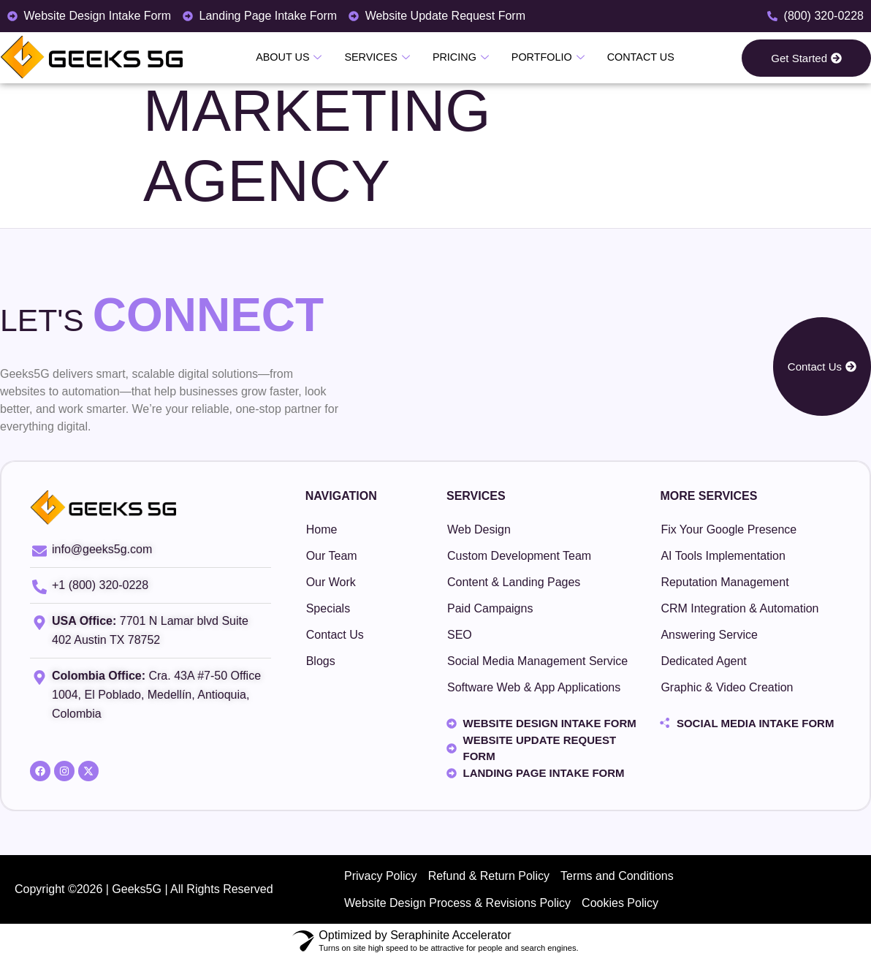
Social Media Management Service (537, 661)
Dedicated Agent (703, 661)
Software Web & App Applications (533, 687)
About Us (296, 57)
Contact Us (633, 57)
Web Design (479, 529)
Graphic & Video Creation (727, 687)
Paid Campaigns (490, 608)
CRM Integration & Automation (739, 608)
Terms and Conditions (625, 879)
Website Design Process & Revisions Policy (459, 912)
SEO (459, 635)
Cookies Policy (625, 912)
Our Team (331, 556)
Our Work (331, 582)
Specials (328, 608)
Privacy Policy (382, 879)
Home (322, 529)
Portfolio (544, 57)
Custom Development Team (519, 556)
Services (381, 57)
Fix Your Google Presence (728, 529)
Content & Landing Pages (513, 582)
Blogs (320, 661)
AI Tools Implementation (723, 556)
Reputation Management (724, 582)
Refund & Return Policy (494, 879)
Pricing (461, 57)
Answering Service (709, 635)
